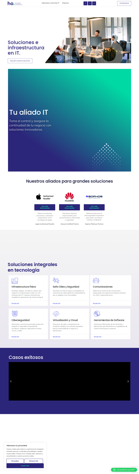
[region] (25, 456)
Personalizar (15, 461)
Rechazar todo (33, 461)
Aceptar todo (25, 465)
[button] (124, 470)
